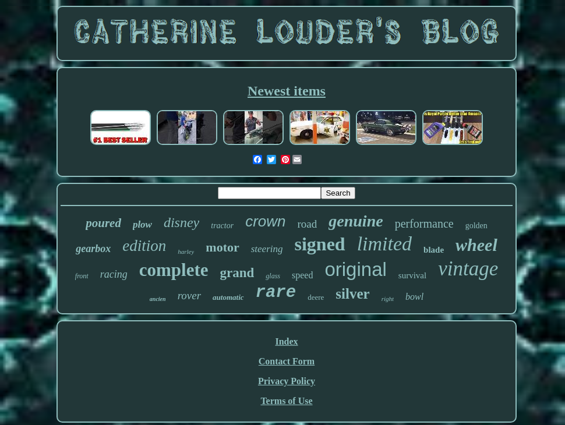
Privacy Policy (286, 381)
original (355, 269)
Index (286, 341)
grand (237, 272)
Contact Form (287, 361)
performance (424, 223)
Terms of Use (286, 401)
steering (267, 248)
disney (181, 222)
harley (186, 251)
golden (476, 225)
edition (144, 245)
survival (412, 275)
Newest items (287, 90)
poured (103, 223)
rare (276, 292)
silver (352, 294)
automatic (228, 297)
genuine (356, 221)
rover (189, 295)
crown (265, 221)
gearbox (93, 248)
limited (384, 243)
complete (174, 270)
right (388, 298)
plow (142, 224)
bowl (414, 297)
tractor (222, 225)
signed (320, 243)
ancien (158, 299)
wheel (476, 244)
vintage (468, 268)
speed (302, 275)
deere (316, 297)
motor (222, 247)
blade (433, 249)
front (82, 276)
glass (273, 276)
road (307, 224)
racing (114, 274)
